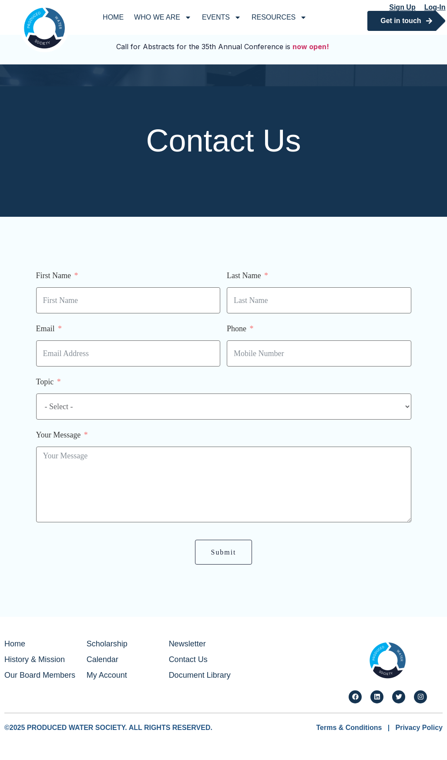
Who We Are (163, 17)
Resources (279, 17)
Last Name (244, 275)
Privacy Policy (419, 727)
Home (113, 17)
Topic (45, 381)
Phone (236, 328)
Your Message (58, 434)
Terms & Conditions (349, 727)
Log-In (435, 7)
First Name (53, 275)
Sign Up (402, 7)
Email (45, 328)
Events (221, 17)
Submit (223, 552)
